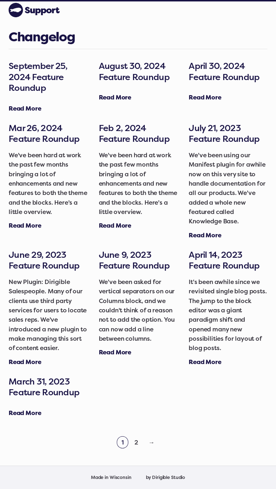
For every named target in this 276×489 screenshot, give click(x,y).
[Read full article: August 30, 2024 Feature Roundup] (115, 97)
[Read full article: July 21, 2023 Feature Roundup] (205, 235)
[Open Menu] (267, 10)
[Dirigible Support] (34, 10)
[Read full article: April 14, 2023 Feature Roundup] (205, 362)
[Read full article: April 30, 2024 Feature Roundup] (205, 97)
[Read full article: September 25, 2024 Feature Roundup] (25, 108)
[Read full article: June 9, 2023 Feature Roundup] (115, 352)
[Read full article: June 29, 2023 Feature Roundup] (25, 362)
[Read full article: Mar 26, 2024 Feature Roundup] (25, 225)
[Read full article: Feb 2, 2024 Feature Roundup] (115, 225)
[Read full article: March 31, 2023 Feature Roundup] (25, 413)
